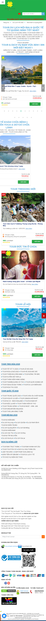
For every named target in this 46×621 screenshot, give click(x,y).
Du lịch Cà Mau (20, 433)
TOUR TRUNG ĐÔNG (9, 406)
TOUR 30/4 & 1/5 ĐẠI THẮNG (12, 385)
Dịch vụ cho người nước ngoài (22, 518)
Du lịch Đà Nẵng (23, 428)
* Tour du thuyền (15, 511)
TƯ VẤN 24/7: (25, 19)
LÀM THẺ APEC (7, 452)
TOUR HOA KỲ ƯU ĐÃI (10, 398)
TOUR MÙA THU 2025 (10, 387)
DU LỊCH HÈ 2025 (18, 22)
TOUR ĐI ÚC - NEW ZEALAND (12, 401)
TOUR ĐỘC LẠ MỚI (8, 403)
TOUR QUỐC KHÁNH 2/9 (34, 382)
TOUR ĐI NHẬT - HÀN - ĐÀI (28, 406)
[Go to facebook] (4, 616)
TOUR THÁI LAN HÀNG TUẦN (12, 411)
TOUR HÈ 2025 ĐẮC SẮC (29, 371)
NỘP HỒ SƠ (24, 591)
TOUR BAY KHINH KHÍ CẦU (30, 447)
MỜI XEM (37, 104)
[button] (4, 111)
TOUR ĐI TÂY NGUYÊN (9, 435)
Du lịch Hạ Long (7, 422)
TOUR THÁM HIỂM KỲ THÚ (26, 403)
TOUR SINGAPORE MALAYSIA (12, 409)
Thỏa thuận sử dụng (19, 524)
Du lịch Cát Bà (20, 422)
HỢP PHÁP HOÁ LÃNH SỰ (24, 452)
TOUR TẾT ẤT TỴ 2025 (10, 369)
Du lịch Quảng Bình (9, 428)
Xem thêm (35, 91)
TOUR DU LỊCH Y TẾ (27, 454)
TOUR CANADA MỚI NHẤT (29, 398)
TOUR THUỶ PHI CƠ (9, 449)
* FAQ (15, 526)
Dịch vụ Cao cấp (18, 516)
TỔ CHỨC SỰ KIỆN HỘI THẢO (12, 457)
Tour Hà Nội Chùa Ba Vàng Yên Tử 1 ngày (18, 339)
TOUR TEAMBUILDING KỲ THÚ (13, 382)
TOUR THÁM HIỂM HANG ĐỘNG (13, 379)
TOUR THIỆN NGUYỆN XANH (12, 374)
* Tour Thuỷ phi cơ (6, 513)
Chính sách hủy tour (23, 526)
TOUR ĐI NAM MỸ (31, 401)
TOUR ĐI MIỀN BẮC (8, 420)
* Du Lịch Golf (5, 511)
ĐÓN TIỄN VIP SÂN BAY (10, 454)
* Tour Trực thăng (25, 511)
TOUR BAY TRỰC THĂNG (11, 447)
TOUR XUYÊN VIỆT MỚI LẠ (11, 377)
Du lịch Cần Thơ (7, 433)
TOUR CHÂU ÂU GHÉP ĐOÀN (33, 396)
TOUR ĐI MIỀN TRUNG (9, 425)
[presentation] (3, 88)
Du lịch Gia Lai (20, 438)
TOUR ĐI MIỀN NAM (8, 430)
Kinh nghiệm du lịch (7, 516)
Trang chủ (6, 22)
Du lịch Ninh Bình (33, 422)
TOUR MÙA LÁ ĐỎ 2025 (10, 371)
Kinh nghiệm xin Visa (30, 516)
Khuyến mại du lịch (7, 518)
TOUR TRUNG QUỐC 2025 (11, 396)
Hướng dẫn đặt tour (7, 528)
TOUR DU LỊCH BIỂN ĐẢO (33, 385)
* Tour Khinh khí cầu (18, 513)
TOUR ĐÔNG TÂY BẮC (32, 374)
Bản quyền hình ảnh (7, 526)
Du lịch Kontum (7, 438)
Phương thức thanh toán (21, 528)
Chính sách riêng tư (7, 524)
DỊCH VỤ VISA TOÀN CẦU (27, 449)
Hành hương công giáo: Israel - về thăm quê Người (21, 281)
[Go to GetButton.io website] (4, 619)
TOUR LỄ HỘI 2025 (26, 369)
